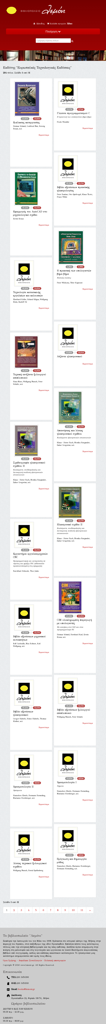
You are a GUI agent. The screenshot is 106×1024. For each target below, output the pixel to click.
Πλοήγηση (53, 31)
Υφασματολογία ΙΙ (23, 786)
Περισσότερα (44, 135)
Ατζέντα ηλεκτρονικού (69, 356)
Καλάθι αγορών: (59, 23)
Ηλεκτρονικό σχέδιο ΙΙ (69, 524)
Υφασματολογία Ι (66, 782)
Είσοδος (39, 23)
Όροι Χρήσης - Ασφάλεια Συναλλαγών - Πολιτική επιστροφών (34, 960)
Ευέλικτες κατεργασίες (26, 122)
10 (73, 910)
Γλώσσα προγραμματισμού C (73, 113)
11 (81, 910)
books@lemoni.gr (26, 989)
